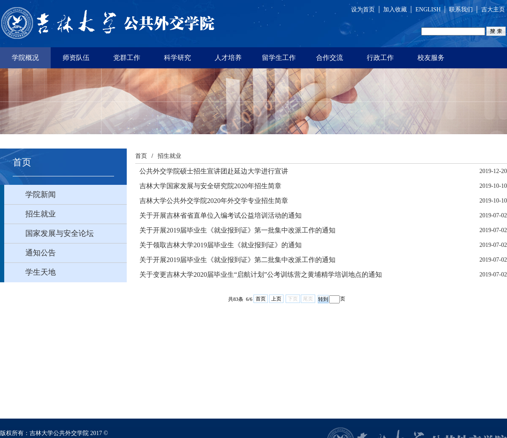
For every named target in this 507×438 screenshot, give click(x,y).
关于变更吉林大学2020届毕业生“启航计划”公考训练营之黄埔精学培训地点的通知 (260, 274)
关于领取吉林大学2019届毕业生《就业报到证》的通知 (220, 245)
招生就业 (169, 156)
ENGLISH (428, 9)
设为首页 (363, 9)
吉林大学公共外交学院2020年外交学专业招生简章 (213, 200)
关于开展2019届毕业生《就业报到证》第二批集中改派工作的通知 (237, 259)
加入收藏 (395, 9)
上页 (276, 299)
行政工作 (380, 57)
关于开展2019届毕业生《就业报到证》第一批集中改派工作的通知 (237, 230)
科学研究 (177, 57)
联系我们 (461, 9)
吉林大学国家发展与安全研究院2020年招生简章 (210, 185)
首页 (141, 156)
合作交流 (329, 57)
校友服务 (430, 57)
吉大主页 (493, 9)
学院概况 (25, 57)
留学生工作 (279, 57)
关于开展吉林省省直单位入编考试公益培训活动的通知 (220, 215)
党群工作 (126, 57)
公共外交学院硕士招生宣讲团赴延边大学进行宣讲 (213, 171)
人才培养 (228, 57)
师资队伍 (76, 57)
